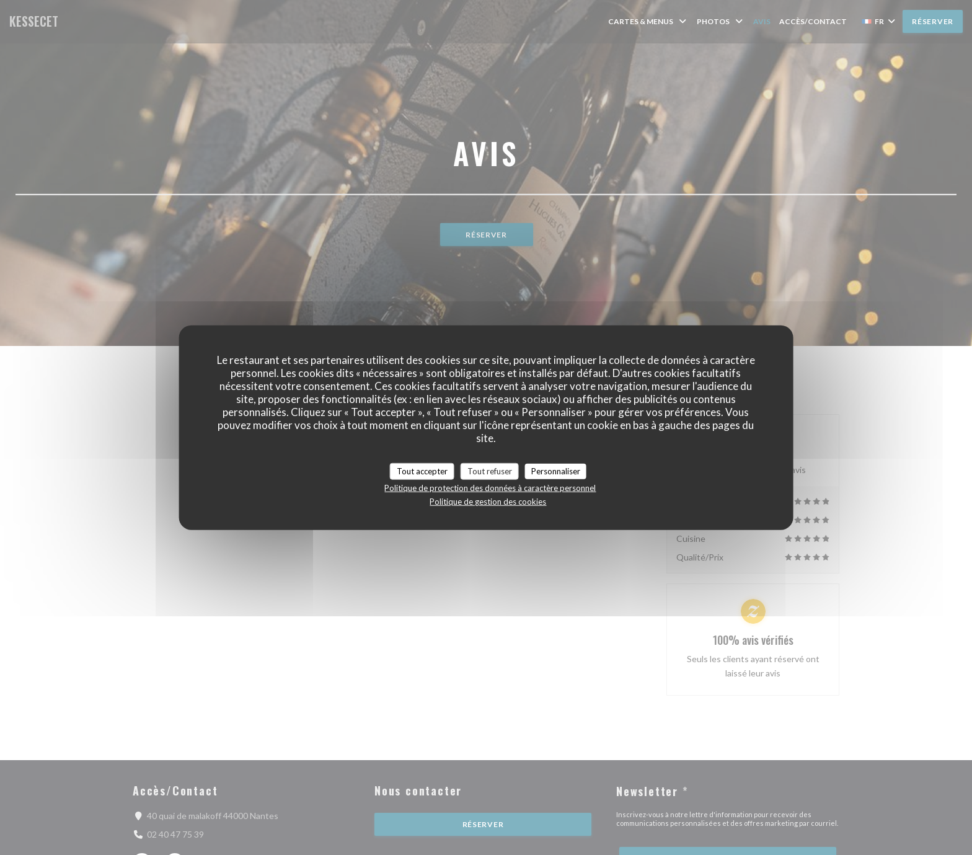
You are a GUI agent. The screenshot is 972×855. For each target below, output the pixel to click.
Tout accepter (422, 471)
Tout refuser (489, 471)
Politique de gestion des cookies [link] (488, 502)
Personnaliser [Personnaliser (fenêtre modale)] (555, 471)
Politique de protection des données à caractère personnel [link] (490, 488)
